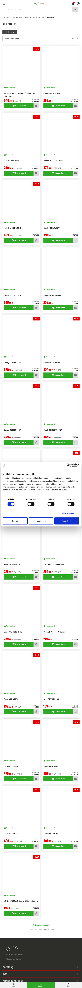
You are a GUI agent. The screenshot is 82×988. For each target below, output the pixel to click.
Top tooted (16, 38)
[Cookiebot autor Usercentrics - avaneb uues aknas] (68, 465)
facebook (15, 948)
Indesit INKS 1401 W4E (53, 160)
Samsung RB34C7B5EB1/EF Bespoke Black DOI (19, 95)
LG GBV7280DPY (50, 833)
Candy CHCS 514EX (51, 93)
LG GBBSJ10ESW (50, 766)
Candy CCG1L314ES (12, 295)
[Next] (78, 38)
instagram (8, 948)
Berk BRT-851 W (11, 699)
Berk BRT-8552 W (51, 699)
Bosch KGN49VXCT (51, 228)
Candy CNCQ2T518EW (52, 430)
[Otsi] (41, 9)
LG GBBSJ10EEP (11, 766)
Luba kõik (66, 521)
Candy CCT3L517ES (51, 362)
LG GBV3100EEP (11, 833)
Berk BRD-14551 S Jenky (54, 632)
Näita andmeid (68, 513)
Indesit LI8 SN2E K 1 (12, 228)
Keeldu (15, 521)
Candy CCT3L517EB (12, 362)
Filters (10, 32)
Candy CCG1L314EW (52, 295)
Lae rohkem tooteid (42, 925)
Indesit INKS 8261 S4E (13, 160)
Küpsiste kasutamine (13, 959)
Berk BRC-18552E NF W (53, 564)
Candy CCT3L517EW (12, 430)
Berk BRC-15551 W (12, 564)
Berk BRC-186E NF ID (13, 632)
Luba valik (40, 521)
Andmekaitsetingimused (14, 954)
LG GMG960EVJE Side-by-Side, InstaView (21, 901)
